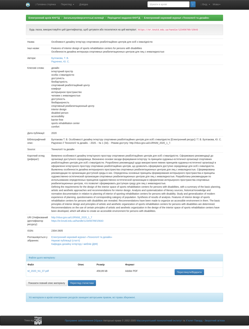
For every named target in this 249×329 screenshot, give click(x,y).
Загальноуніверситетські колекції (83, 17)
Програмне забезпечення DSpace (84, 320)
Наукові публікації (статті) (65, 240)
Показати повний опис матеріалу (46, 283)
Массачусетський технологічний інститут (159, 320)
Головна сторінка (45, 4)
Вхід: (205, 4)
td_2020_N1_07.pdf (38, 271)
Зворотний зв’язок (215, 320)
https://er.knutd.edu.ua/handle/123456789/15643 (77, 220)
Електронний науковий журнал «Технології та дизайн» (176, 17)
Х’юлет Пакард (194, 320)
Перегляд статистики (82, 283)
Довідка (83, 4)
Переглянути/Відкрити (189, 272)
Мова (216, 4)
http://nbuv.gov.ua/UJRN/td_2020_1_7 (71, 217)
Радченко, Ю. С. (60, 61)
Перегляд (67, 4)
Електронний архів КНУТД (44, 17)
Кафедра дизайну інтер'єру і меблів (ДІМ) (74, 244)
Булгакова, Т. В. (60, 58)
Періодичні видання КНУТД (124, 17)
